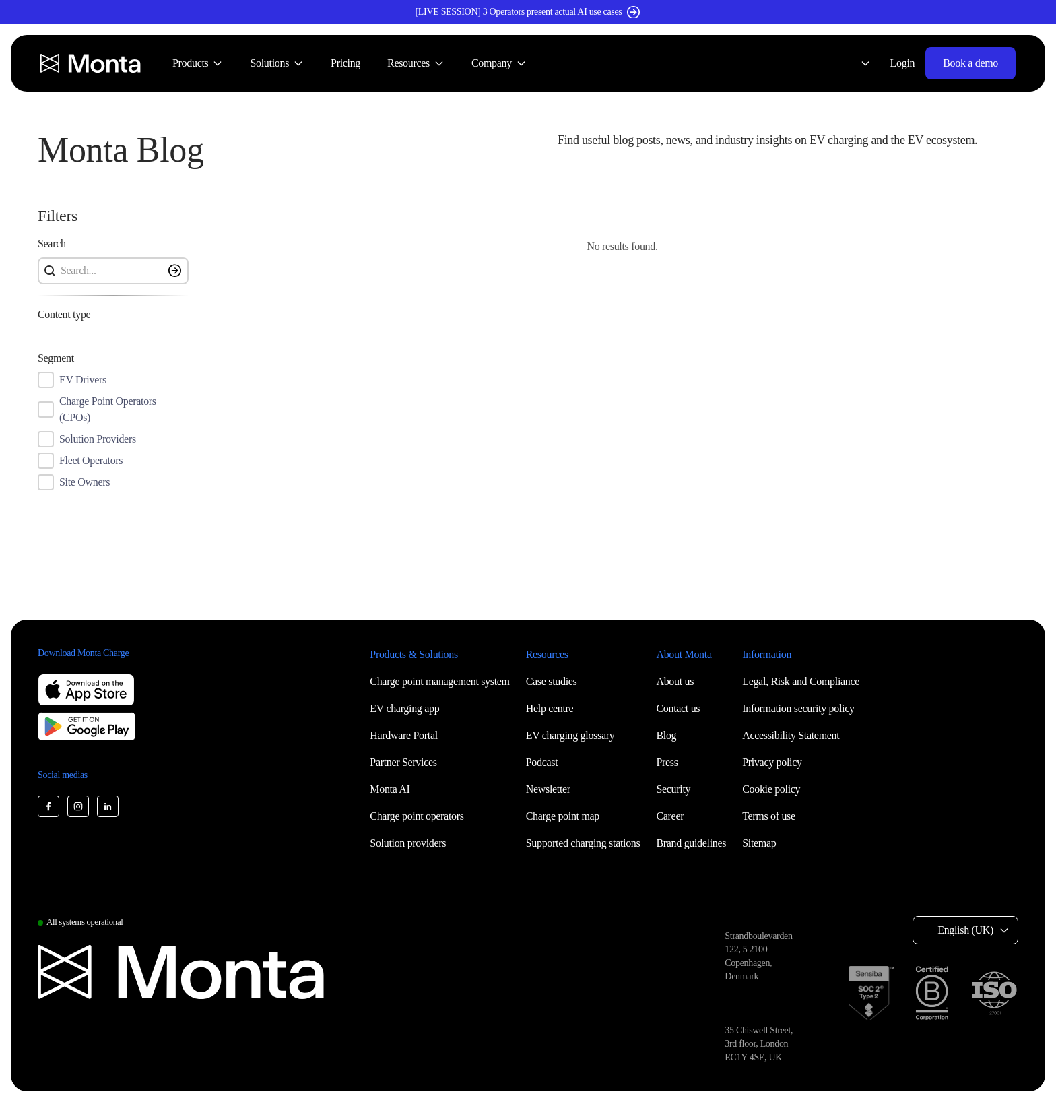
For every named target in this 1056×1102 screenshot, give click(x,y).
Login (902, 63)
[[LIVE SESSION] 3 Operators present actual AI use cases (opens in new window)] (528, 12)
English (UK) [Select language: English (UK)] (965, 930)
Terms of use (768, 816)
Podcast (542, 762)
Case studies (551, 681)
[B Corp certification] (931, 993)
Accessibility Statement (790, 735)
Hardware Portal (404, 735)
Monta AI (389, 789)
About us (675, 681)
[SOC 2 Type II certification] (871, 993)
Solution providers (408, 843)
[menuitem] (197, 63)
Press (667, 762)
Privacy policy (771, 762)
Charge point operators (416, 816)
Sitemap (759, 843)
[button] (788, 150)
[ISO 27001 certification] (994, 993)
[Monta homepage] (91, 63)
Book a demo (970, 63)
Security (673, 789)
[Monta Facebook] (48, 806)
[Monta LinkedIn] (108, 806)
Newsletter (548, 789)
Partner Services (403, 762)
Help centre (550, 708)
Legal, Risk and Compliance (800, 681)
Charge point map (562, 816)
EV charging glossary (570, 735)
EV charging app (404, 708)
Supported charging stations (583, 843)
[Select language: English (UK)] (857, 63)
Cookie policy (771, 789)
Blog (666, 735)
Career (670, 816)
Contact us (678, 708)
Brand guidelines (691, 843)
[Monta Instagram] (78, 806)
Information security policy (798, 708)
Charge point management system (439, 681)
